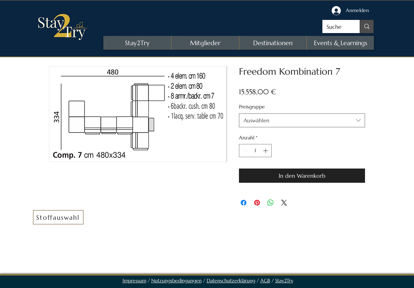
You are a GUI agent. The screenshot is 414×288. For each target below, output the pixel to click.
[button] (58, 217)
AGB (265, 280)
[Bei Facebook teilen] (243, 202)
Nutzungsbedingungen (176, 280)
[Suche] (336, 26)
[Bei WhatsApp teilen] (270, 202)
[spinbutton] (255, 150)
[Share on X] (284, 202)
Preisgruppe (252, 106)
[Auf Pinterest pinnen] (257, 202)
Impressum (134, 280)
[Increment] (266, 150)
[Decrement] (244, 150)
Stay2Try (284, 280)
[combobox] (302, 120)
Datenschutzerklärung (231, 280)
